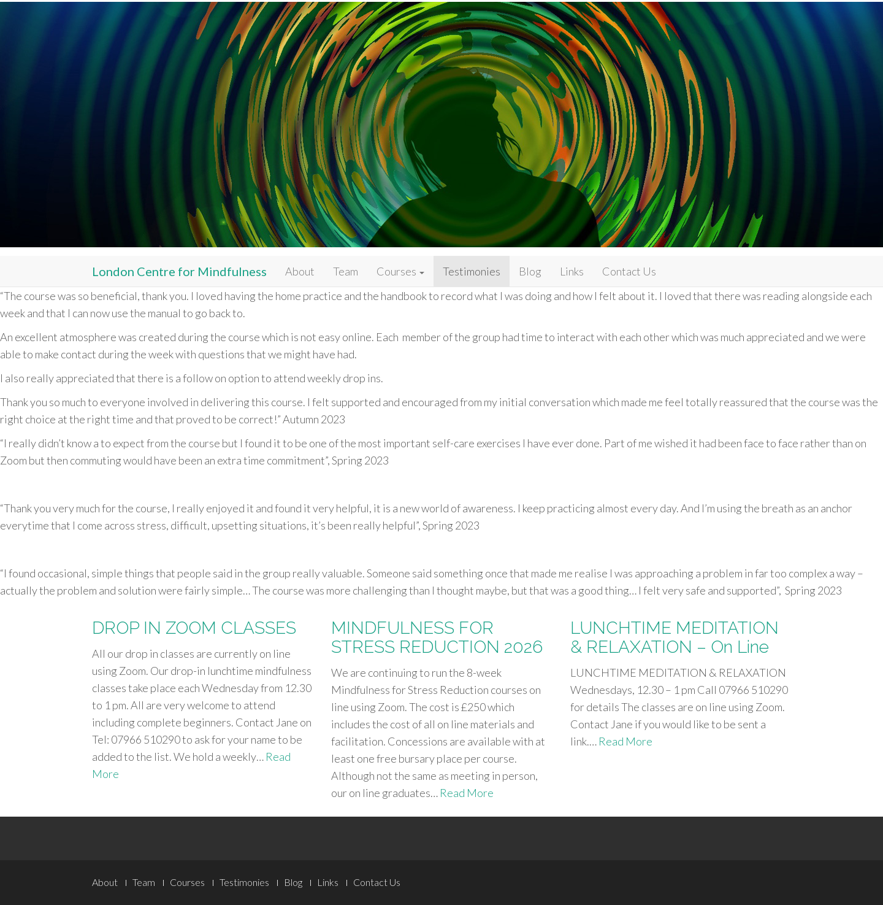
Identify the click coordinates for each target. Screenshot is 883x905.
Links (572, 271)
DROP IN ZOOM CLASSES (194, 628)
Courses (400, 271)
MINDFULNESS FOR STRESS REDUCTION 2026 (437, 637)
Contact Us (629, 271)
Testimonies (471, 271)
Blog (530, 271)
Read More (467, 792)
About (300, 271)
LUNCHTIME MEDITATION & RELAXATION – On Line (674, 637)
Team (345, 271)
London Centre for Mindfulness (179, 271)
